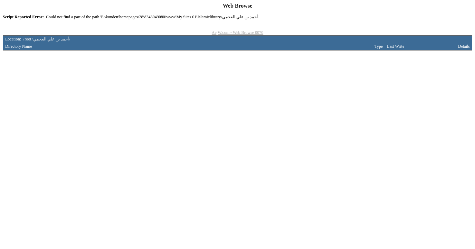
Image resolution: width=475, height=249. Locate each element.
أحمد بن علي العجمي (51, 39)
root (28, 39)
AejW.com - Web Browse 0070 (237, 32)
